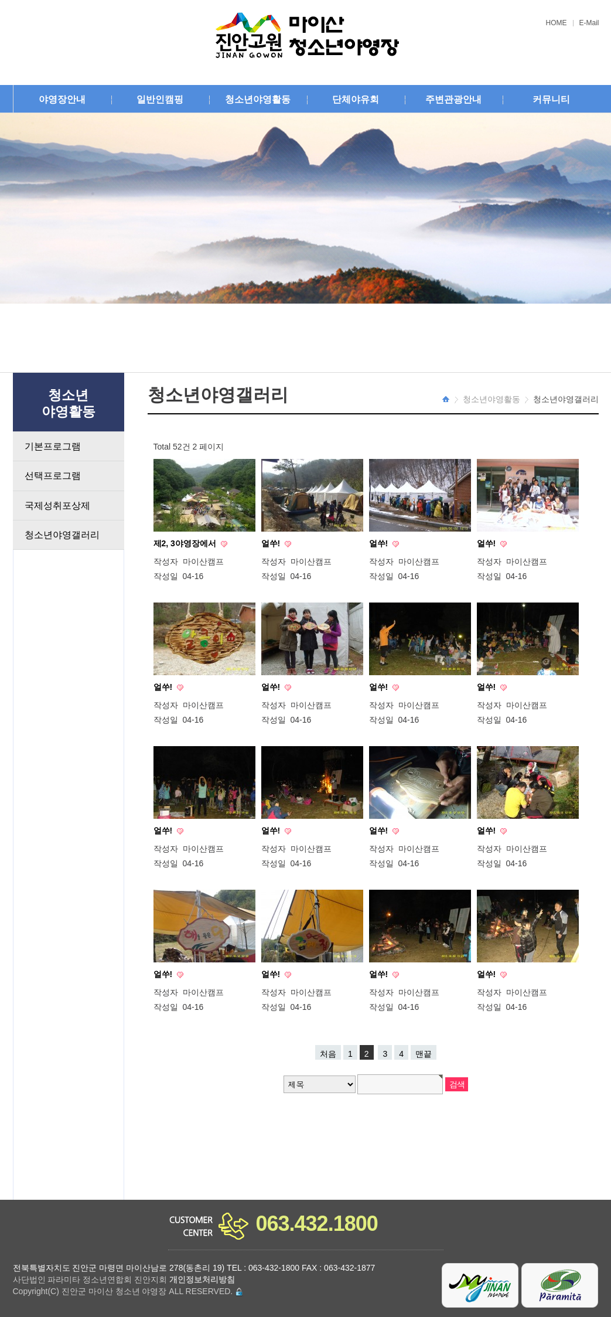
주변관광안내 (453, 99)
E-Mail (589, 23)
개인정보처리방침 (202, 1279)
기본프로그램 (53, 446)
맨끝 (423, 1054)
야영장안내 (62, 99)
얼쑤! (272, 543)
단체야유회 (355, 99)
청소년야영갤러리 (62, 535)
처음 (328, 1054)
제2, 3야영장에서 (186, 543)
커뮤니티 (551, 99)
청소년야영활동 (258, 99)
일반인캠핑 (159, 99)
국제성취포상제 (57, 506)
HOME (556, 23)
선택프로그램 (53, 476)
